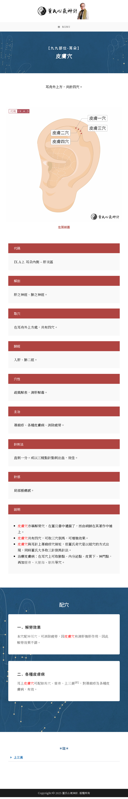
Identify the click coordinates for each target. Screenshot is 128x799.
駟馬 (51, 563)
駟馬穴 (46, 684)
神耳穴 (32, 637)
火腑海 (40, 563)
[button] (64, 759)
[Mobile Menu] (64, 27)
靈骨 (27, 563)
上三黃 (18, 759)
